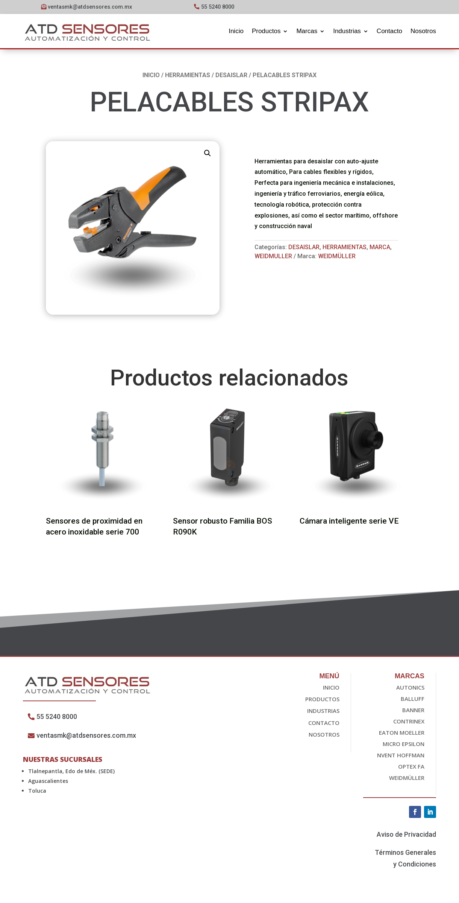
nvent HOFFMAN (400, 756)
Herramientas (187, 75)
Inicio (236, 31)
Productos (266, 31)
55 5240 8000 (219, 6)
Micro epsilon (403, 744)
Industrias (347, 31)
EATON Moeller (401, 733)
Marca (380, 248)
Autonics (410, 688)
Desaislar (231, 75)
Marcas (306, 31)
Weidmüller (337, 256)
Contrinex (408, 722)
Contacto (389, 31)
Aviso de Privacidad (406, 835)
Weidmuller (273, 256)
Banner (413, 710)
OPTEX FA (411, 767)
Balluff (412, 699)
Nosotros (423, 31)
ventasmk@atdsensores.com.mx (90, 6)
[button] (207, 154)
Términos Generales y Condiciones (405, 859)
